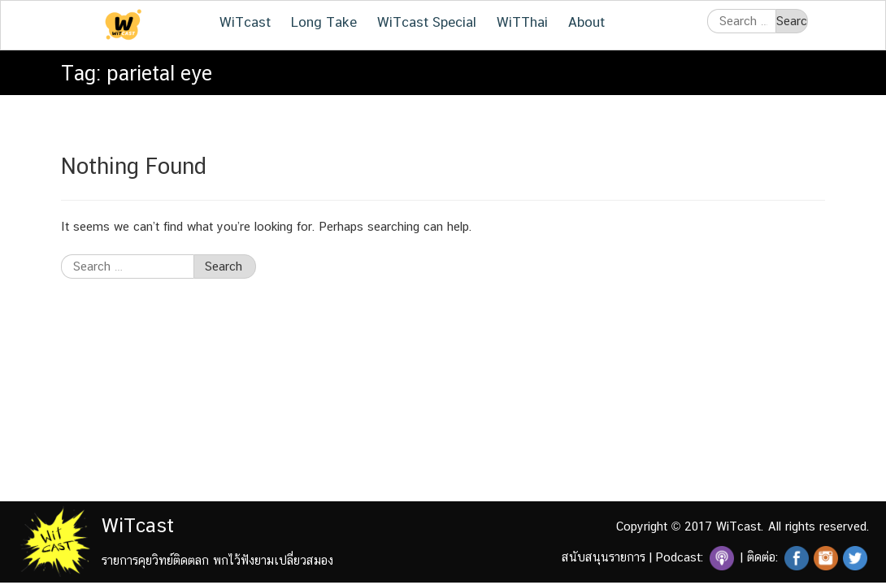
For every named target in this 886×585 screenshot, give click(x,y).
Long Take (324, 22)
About (586, 22)
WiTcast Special (426, 22)
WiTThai (522, 22)
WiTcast (245, 22)
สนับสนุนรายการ (603, 557)
